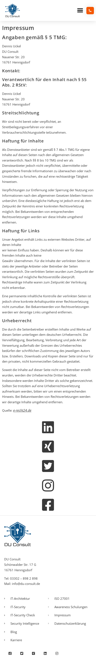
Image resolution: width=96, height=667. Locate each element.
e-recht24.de (22, 410)
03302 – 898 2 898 (24, 578)
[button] (80, 10)
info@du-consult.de (26, 584)
